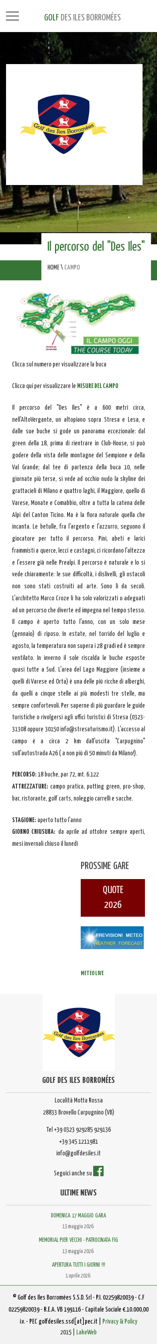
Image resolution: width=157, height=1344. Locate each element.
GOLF (82, 17)
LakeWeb (86, 1333)
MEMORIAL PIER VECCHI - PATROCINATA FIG (78, 1240)
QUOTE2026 (113, 897)
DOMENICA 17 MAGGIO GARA (78, 1216)
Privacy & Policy (119, 1322)
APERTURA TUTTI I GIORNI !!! (78, 1265)
